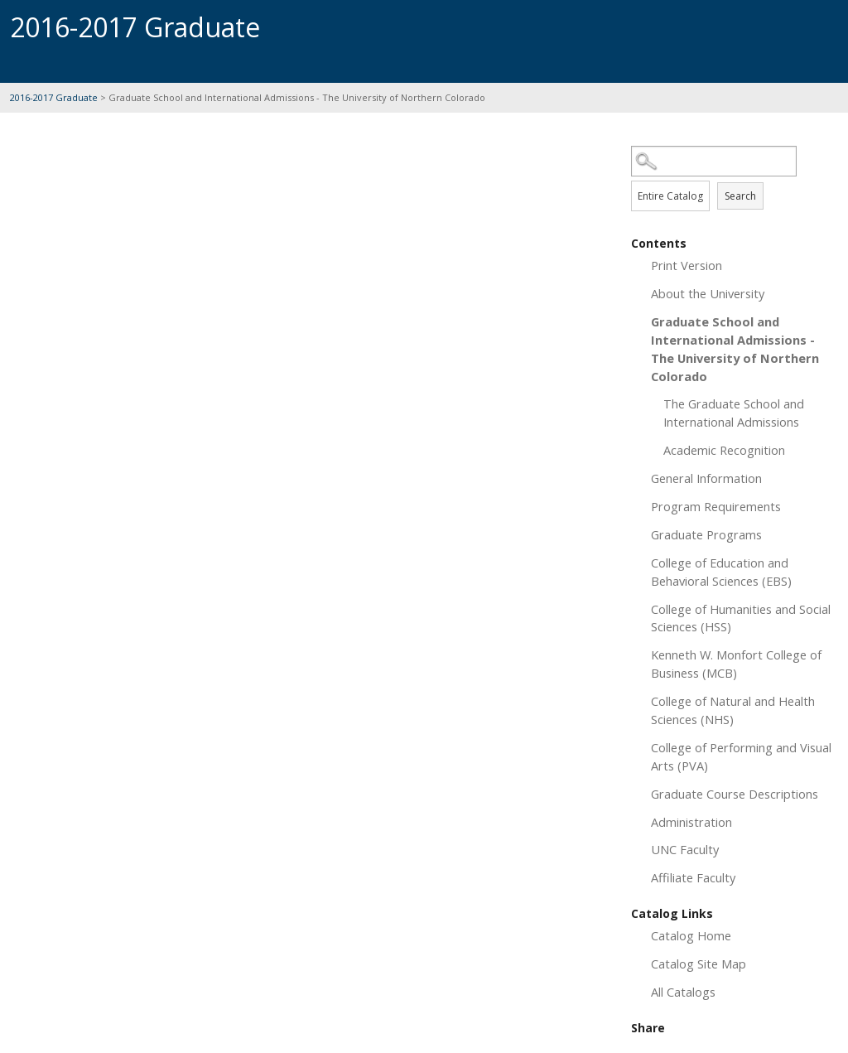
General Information (706, 478)
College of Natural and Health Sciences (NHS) (733, 710)
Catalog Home (691, 935)
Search (740, 196)
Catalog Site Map (698, 963)
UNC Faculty (685, 849)
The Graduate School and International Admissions (733, 412)
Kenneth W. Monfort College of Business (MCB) (736, 663)
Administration (691, 822)
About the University (707, 293)
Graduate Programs (706, 534)
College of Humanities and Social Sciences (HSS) (741, 618)
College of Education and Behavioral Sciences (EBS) (721, 571)
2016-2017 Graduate (55, 97)
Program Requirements (716, 506)
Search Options (734, 176)
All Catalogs (683, 991)
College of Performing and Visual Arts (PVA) (741, 756)
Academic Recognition (724, 450)
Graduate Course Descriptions (734, 793)
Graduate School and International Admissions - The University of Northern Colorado (735, 348)
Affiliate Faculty (693, 877)
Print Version (686, 265)
